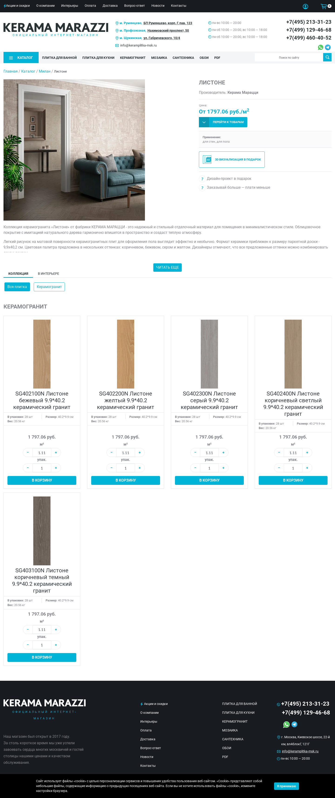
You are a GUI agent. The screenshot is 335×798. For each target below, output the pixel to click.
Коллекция (18, 273)
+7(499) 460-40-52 (309, 38)
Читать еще (167, 267)
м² (42, 444)
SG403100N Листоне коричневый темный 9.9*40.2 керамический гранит (42, 580)
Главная (10, 71)
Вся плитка (17, 286)
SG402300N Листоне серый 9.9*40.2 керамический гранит (209, 400)
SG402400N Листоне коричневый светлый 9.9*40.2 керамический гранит (293, 403)
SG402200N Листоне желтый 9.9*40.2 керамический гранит (125, 400)
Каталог (28, 71)
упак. (42, 459)
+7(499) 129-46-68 (309, 30)
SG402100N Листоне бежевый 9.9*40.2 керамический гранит (41, 400)
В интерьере (48, 273)
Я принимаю (286, 786)
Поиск (327, 57)
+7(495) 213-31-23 (309, 22)
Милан (44, 71)
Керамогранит (49, 286)
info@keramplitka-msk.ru (138, 45)
